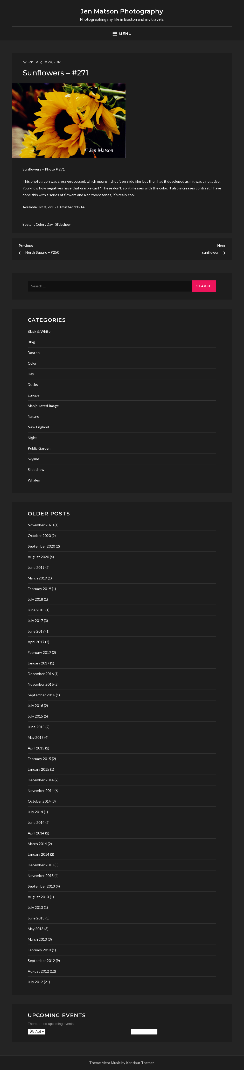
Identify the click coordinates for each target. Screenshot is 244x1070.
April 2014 (36, 833)
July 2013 (35, 907)
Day (50, 224)
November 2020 (41, 525)
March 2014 (37, 843)
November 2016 (41, 684)
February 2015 (39, 758)
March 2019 (37, 578)
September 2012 (41, 960)
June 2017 (36, 631)
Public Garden (39, 448)
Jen (30, 62)
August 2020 (38, 557)
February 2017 (39, 652)
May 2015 (36, 737)
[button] (36, 1031)
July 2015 (35, 716)
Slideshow (63, 224)
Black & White (39, 331)
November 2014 (41, 790)
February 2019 (39, 588)
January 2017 (38, 663)
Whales (34, 480)
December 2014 (41, 780)
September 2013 (41, 886)
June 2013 (36, 918)
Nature (33, 416)
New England (38, 427)
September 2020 (41, 546)
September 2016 (41, 695)
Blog (31, 342)
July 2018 (35, 599)
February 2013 (39, 950)
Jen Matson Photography (122, 11)
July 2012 (35, 982)
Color (40, 224)
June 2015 (36, 727)
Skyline (33, 459)
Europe (33, 395)
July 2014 (35, 812)
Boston (28, 224)
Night (32, 437)
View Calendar (144, 1031)
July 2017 (35, 620)
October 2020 (39, 535)
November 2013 (41, 875)
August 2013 (38, 897)
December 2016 (41, 673)
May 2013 (36, 928)
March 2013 (37, 939)
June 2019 (36, 567)
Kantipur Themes (140, 1062)
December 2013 (41, 865)
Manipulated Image (43, 405)
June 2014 (36, 822)
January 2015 (38, 769)
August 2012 (38, 971)
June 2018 (36, 610)
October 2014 (39, 801)
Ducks (33, 384)
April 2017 (36, 642)
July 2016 (35, 705)
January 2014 (38, 854)
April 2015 (36, 748)
